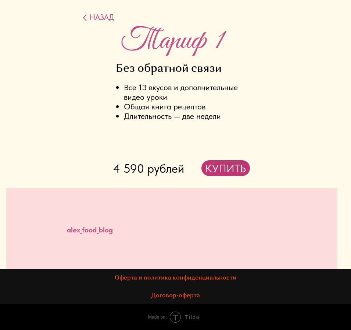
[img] (273, 232)
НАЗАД (102, 17)
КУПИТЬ (225, 168)
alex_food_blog (90, 229)
